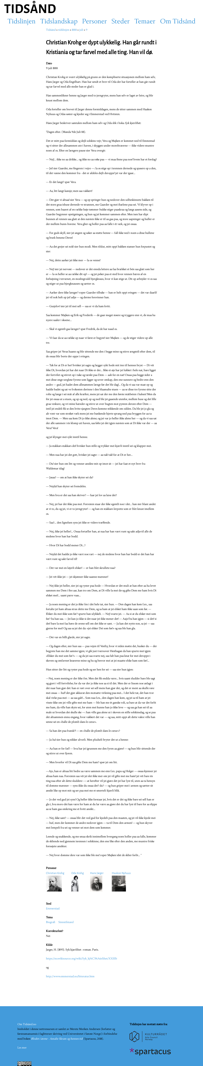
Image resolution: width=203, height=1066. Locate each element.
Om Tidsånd (178, 21)
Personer (94, 21)
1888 (74, 29)
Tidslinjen (21, 21)
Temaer (144, 21)
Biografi (50, 922)
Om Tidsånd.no (26, 1024)
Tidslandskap (59, 21)
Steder (120, 21)
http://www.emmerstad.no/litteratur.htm (70, 976)
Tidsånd (51, 29)
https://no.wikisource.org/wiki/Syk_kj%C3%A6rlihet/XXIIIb (81, 958)
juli (81, 29)
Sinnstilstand (66, 922)
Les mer (22, 1047)
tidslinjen (63, 29)
